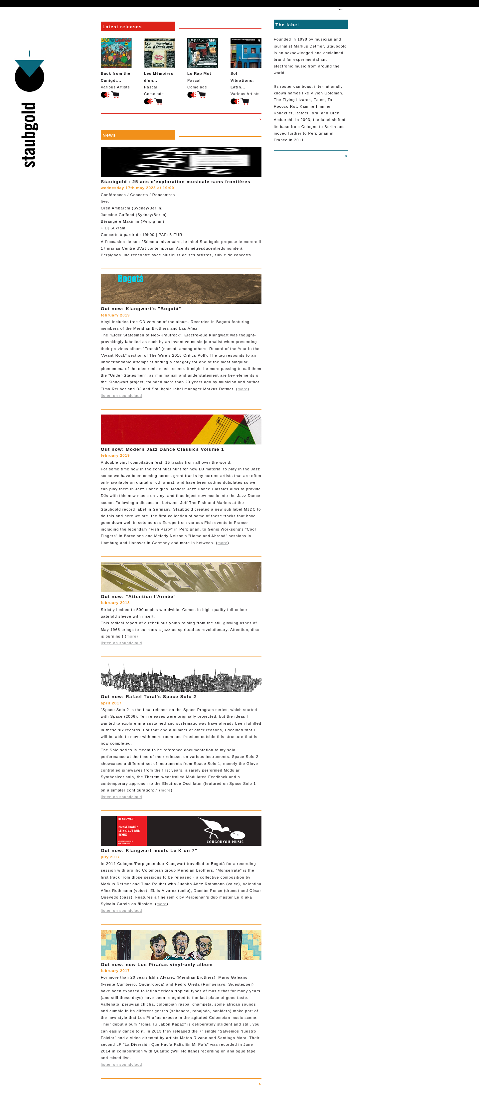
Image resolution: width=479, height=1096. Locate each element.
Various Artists (116, 63)
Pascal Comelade (159, 66)
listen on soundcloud (121, 396)
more (243, 389)
